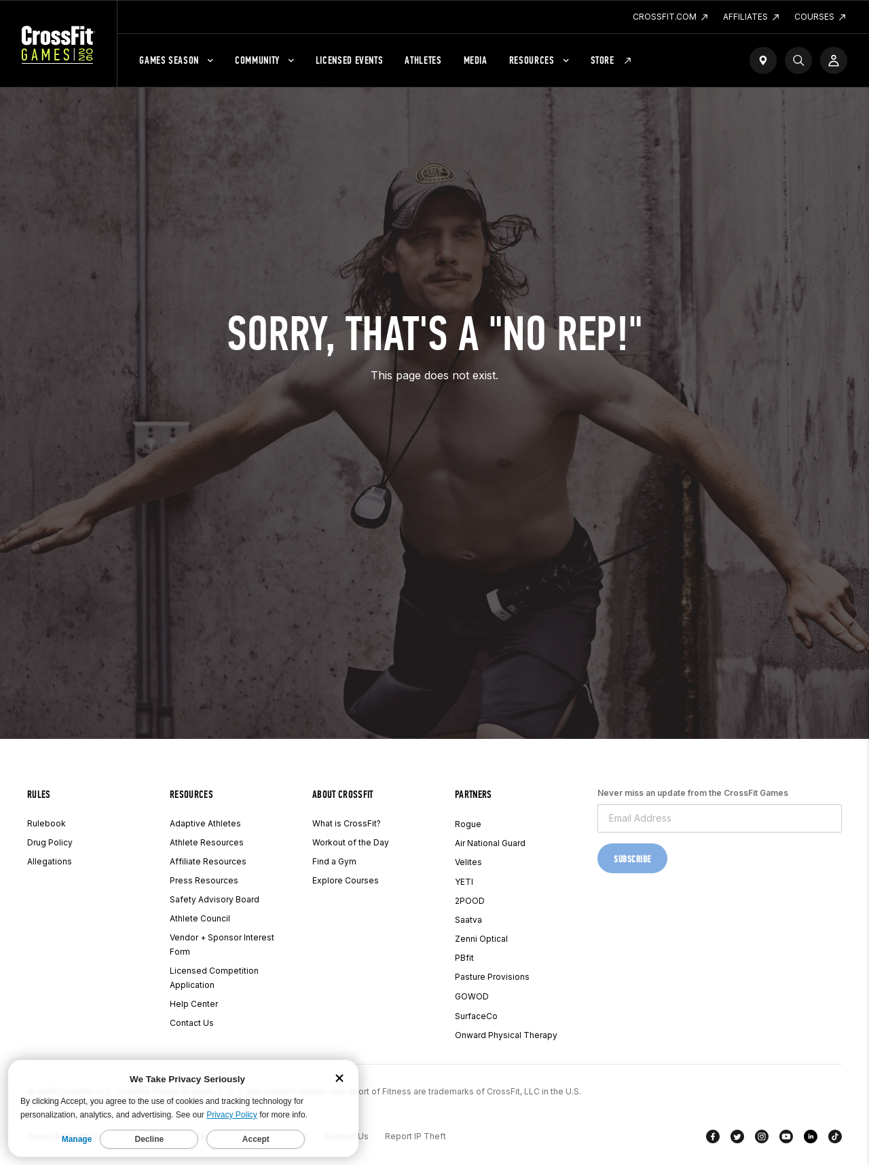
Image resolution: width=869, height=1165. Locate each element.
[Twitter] (737, 1139)
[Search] (798, 60)
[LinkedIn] (810, 1139)
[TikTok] (835, 1139)
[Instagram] (762, 1139)
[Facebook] (713, 1139)
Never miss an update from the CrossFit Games (692, 793)
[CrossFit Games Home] (58, 44)
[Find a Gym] (763, 60)
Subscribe (632, 859)
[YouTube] (786, 1139)
